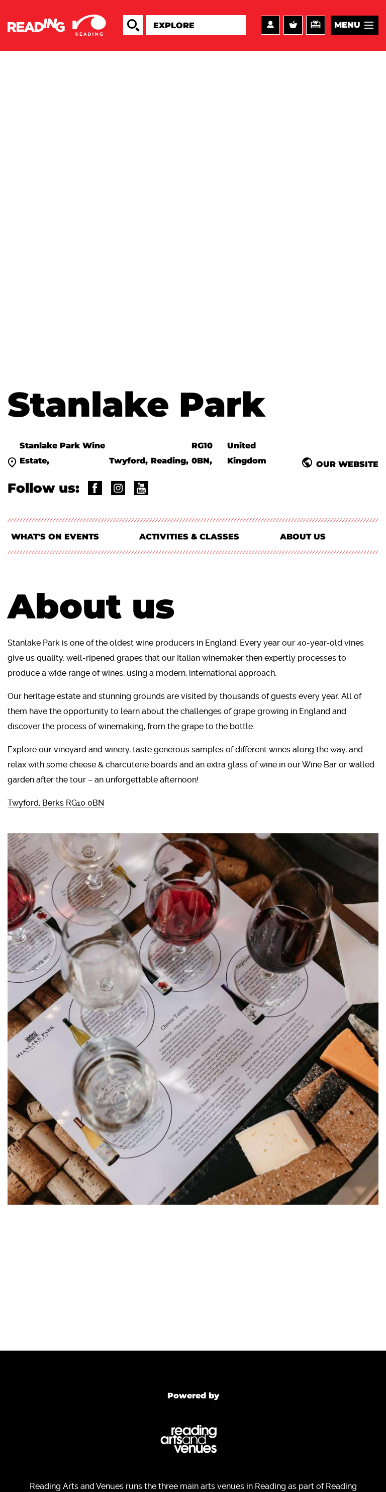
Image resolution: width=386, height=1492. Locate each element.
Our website (347, 464)
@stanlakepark (118, 488)
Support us (315, 25)
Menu (347, 25)
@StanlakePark (95, 488)
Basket (293, 25)
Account (270, 25)
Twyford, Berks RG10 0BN (56, 804)
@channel (141, 488)
